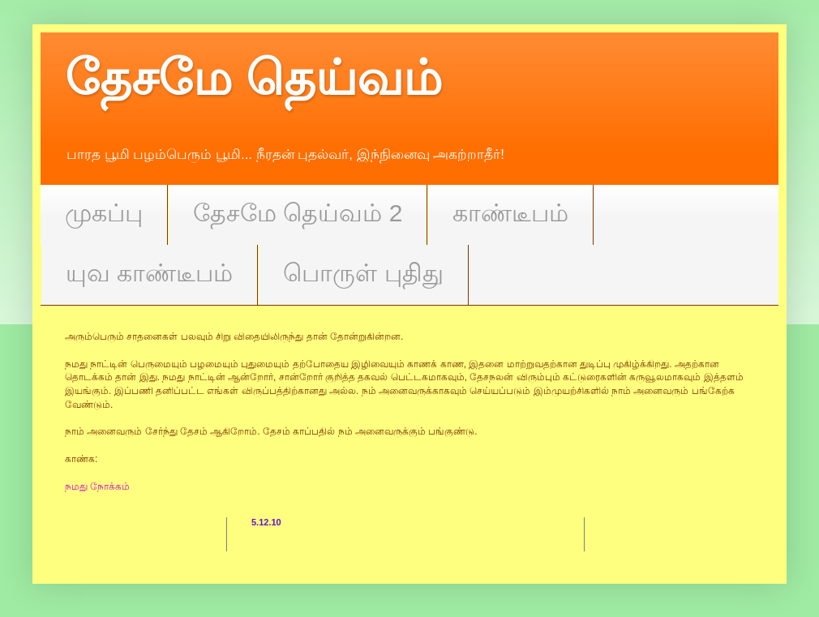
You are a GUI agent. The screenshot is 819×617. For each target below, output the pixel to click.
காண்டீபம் (510, 212)
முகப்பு (104, 212)
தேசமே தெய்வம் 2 (297, 212)
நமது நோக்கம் (97, 486)
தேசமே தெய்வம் (253, 78)
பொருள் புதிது (363, 272)
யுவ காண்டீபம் (149, 272)
